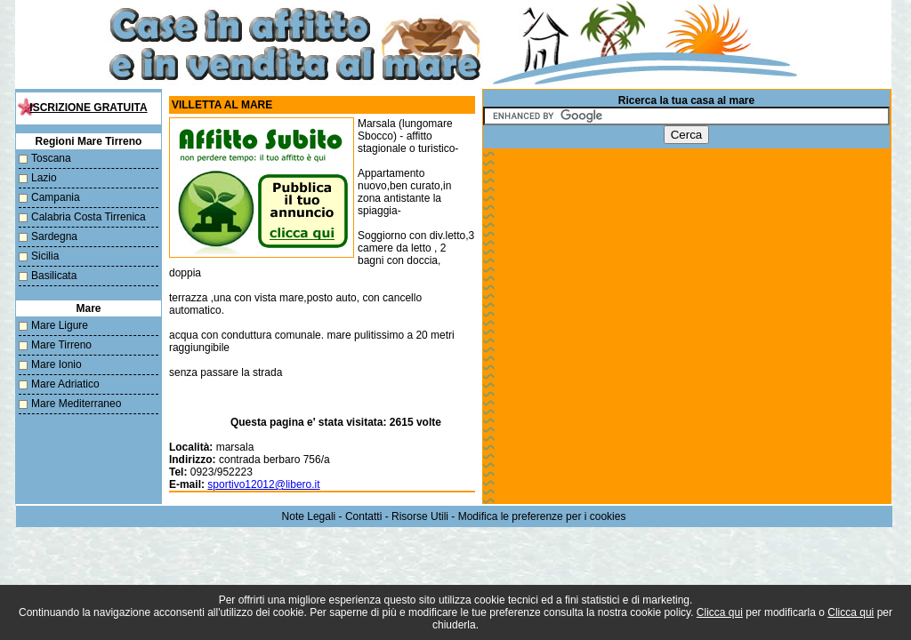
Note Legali (309, 516)
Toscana (51, 158)
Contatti (363, 516)
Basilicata (54, 275)
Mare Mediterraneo (76, 403)
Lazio (44, 178)
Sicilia (45, 256)
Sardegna (54, 236)
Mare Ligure (59, 325)
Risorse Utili (419, 516)
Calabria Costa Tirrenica (88, 217)
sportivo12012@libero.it (263, 484)
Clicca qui (720, 612)
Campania (55, 197)
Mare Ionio (56, 364)
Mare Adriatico (65, 384)
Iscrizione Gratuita (88, 107)
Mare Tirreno (61, 345)
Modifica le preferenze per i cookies (542, 516)
